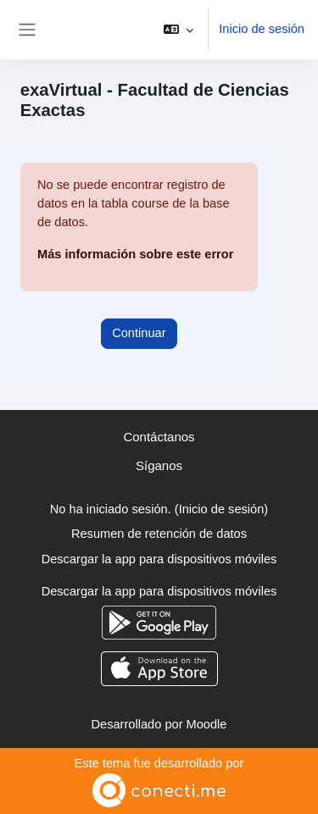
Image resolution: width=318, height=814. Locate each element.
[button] (178, 29)
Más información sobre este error (135, 254)
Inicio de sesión (261, 29)
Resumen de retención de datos (159, 533)
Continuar (138, 333)
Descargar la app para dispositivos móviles (159, 559)
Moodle (207, 724)
